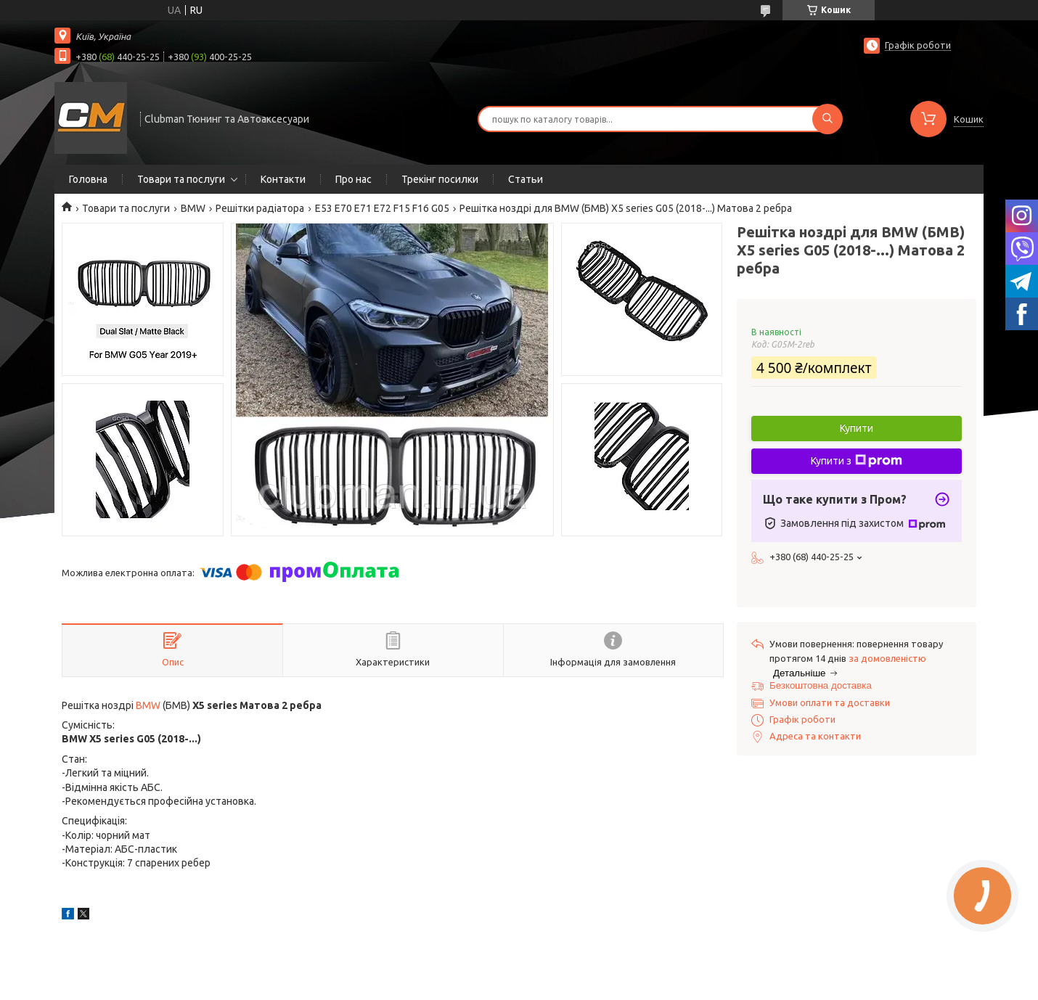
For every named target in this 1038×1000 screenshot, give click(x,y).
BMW (193, 208)
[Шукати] (827, 119)
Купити (856, 428)
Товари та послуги (181, 179)
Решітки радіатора (260, 208)
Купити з (856, 460)
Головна (88, 179)
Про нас (353, 179)
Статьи (525, 179)
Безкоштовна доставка (820, 685)
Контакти (283, 179)
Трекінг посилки (439, 179)
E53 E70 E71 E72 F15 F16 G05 (382, 208)
